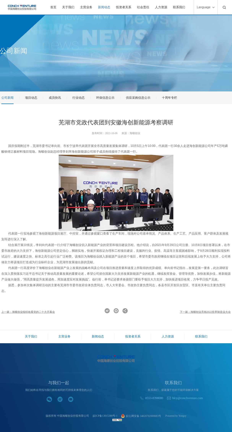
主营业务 (86, 7)
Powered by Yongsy (176, 416)
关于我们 (68, 7)
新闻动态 (104, 7)
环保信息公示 (105, 97)
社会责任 (143, 7)
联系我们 (179, 7)
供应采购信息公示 (138, 97)
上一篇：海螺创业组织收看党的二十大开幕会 (28, 312)
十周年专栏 (169, 97)
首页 (53, 7)
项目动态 (31, 97)
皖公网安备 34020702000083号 (141, 416)
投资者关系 (123, 7)
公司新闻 (7, 97)
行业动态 (78, 97)
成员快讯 (55, 97)
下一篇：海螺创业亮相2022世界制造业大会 (205, 312)
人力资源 (161, 7)
